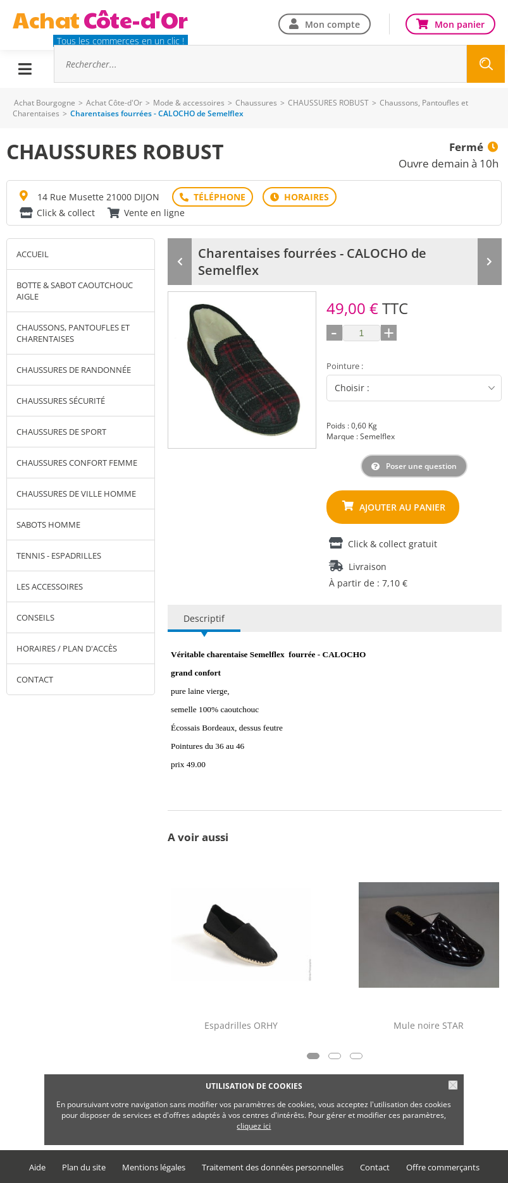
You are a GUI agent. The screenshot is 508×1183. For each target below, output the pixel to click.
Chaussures (256, 102)
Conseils (35, 617)
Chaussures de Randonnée (73, 369)
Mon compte (332, 24)
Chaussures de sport (61, 431)
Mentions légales (153, 1167)
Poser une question (421, 466)
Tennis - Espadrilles (58, 555)
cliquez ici (254, 1125)
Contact (34, 679)
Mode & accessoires (189, 102)
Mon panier (460, 24)
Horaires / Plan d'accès (66, 648)
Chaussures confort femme (76, 462)
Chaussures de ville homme (76, 493)
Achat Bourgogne (44, 102)
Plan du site (84, 1167)
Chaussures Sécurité (60, 400)
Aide (37, 1167)
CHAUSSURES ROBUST (328, 102)
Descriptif (204, 618)
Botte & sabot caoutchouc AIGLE (74, 290)
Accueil (32, 254)
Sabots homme (48, 524)
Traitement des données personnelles (273, 1167)
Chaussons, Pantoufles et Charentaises (73, 333)
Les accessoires (49, 586)
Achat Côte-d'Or (114, 102)
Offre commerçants (443, 1167)
